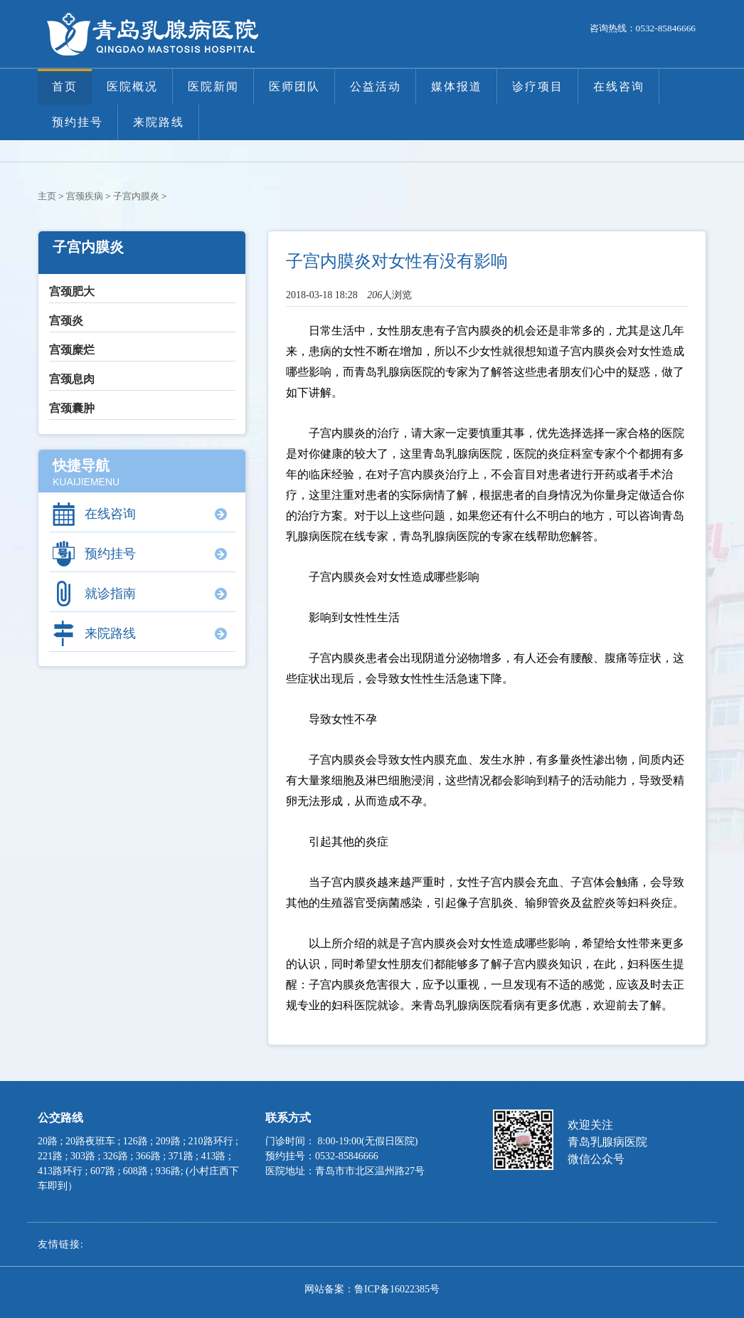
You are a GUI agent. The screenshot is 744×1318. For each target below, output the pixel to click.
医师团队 (294, 86)
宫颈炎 (66, 321)
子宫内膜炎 (136, 196)
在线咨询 (618, 86)
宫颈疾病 (84, 196)
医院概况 (132, 86)
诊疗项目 (537, 86)
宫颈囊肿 (72, 408)
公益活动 (375, 86)
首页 (65, 86)
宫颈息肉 (72, 379)
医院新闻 (213, 86)
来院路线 (158, 122)
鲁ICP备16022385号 (397, 1289)
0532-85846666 (666, 28)
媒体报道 (456, 86)
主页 (47, 196)
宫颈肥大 (72, 291)
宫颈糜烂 (72, 350)
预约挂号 (77, 122)
